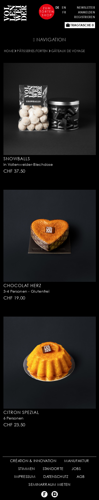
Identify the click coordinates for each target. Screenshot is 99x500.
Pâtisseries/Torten (32, 51)
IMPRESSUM (24, 476)
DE (57, 7)
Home (8, 51)
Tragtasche (80, 25)
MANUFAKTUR (76, 460)
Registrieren (84, 17)
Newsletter (86, 7)
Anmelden (86, 12)
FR (64, 12)
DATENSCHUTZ (55, 476)
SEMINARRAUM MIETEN (49, 484)
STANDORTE (53, 468)
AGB (81, 476)
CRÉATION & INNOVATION (33, 460)
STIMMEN (26, 468)
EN (64, 7)
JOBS (76, 468)
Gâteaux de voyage (68, 51)
